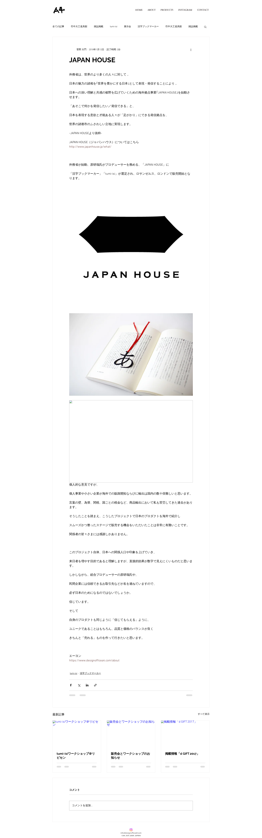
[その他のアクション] (191, 50)
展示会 (127, 26)
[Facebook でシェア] (70, 685)
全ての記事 (58, 26)
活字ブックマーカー (148, 26)
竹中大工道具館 (79, 26)
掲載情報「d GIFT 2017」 (182, 753)
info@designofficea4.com (131, 833)
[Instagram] (131, 830)
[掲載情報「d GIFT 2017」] (185, 734)
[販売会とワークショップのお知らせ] (131, 734)
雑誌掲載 (98, 26)
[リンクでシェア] (95, 685)
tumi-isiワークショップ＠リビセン (76, 755)
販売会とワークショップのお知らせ (130, 755)
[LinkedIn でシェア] (87, 685)
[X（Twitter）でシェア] (79, 685)
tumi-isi (113, 26)
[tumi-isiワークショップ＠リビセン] (77, 734)
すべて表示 (204, 714)
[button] (167, 10)
